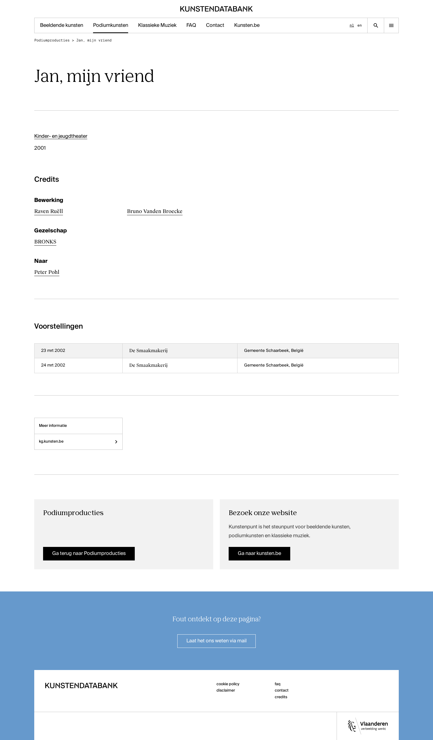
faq (278, 684)
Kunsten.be (247, 25)
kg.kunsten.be (78, 441)
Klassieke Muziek (157, 25)
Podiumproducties (52, 40)
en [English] (359, 25)
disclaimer (225, 690)
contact (282, 690)
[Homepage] (216, 9)
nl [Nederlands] (352, 25)
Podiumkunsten (110, 25)
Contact (215, 25)
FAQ (191, 25)
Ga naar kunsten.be (259, 553)
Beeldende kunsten (61, 25)
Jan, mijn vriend (94, 40)
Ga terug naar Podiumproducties (89, 553)
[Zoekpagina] (376, 25)
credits (281, 697)
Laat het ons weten (216, 640)
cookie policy (227, 684)
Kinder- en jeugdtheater (60, 136)
